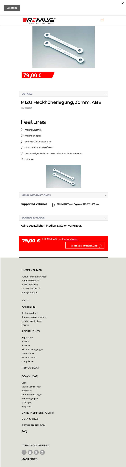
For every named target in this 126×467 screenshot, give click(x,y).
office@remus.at (30, 292)
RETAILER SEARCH (33, 425)
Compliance (27, 361)
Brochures (27, 390)
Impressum (27, 337)
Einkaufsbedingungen (32, 349)
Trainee (25, 324)
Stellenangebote (30, 313)
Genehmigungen (30, 398)
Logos (25, 382)
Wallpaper (27, 402)
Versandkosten (71, 239)
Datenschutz (28, 353)
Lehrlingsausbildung (32, 320)
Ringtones (27, 406)
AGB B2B (26, 345)
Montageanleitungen (32, 394)
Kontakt (25, 300)
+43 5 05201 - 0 (33, 288)
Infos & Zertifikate (30, 419)
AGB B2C (26, 341)
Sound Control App (31, 386)
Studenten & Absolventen (34, 317)
